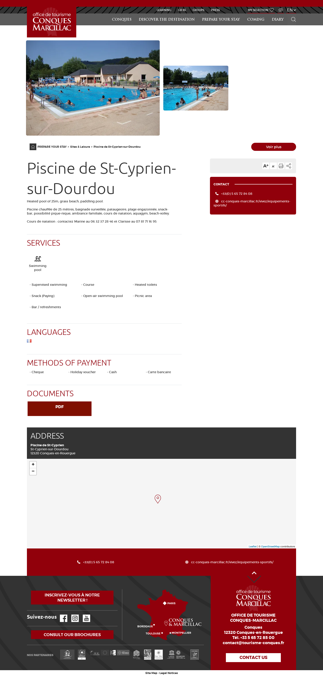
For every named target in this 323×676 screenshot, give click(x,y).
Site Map (151, 673)
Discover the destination (167, 20)
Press (215, 10)
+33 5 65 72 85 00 (257, 637)
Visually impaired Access (280, 7)
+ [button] (33, 465)
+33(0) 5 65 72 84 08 (236, 194)
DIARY (278, 20)
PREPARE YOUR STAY (221, 20)
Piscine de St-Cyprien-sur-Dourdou (117, 147)
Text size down (273, 166)
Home (30, 143)
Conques (121, 20)
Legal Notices (168, 673)
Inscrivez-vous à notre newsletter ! (72, 597)
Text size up (265, 166)
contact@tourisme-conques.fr (253, 643)
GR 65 (182, 10)
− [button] (33, 471)
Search (291, 13)
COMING (255, 20)
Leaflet (253, 546)
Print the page (281, 166)
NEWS (161, 3)
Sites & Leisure (80, 147)
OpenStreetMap (270, 546)
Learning (164, 10)
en (290, 10)
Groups (198, 10)
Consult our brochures (72, 634)
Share (288, 166)
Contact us (253, 657)
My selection (258, 10)
